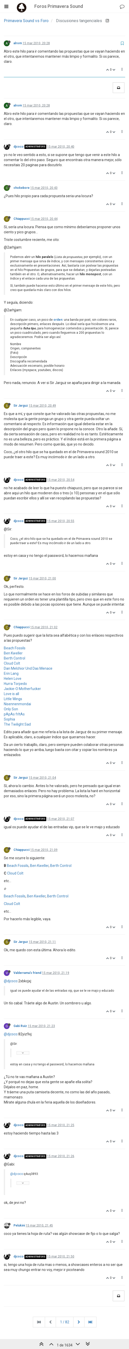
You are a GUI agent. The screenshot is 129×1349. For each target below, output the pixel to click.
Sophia (9, 719)
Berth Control (14, 658)
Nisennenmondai (17, 704)
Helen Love (12, 679)
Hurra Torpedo (15, 684)
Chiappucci (21, 219)
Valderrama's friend (27, 973)
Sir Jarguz (20, 405)
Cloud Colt (12, 663)
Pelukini (19, 1225)
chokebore (21, 188)
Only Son (11, 709)
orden (57, 319)
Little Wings (13, 699)
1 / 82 (64, 1322)
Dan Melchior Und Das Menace (28, 668)
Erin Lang (11, 673)
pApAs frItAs (14, 714)
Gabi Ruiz (20, 1026)
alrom (17, 43)
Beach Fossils (14, 648)
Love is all (11, 694)
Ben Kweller (13, 653)
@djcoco (11, 981)
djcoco (18, 146)
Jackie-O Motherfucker (22, 689)
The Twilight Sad (17, 724)
